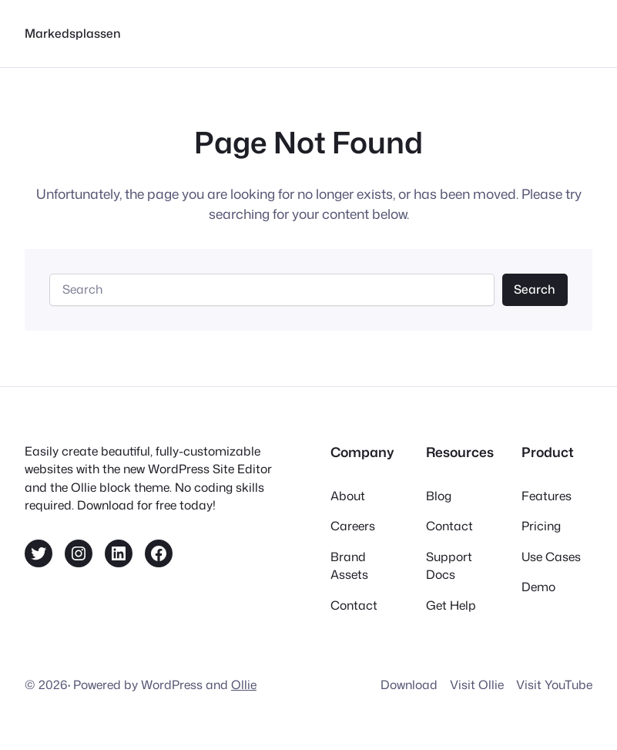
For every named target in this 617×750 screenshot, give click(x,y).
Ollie (244, 684)
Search (534, 289)
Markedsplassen (73, 33)
